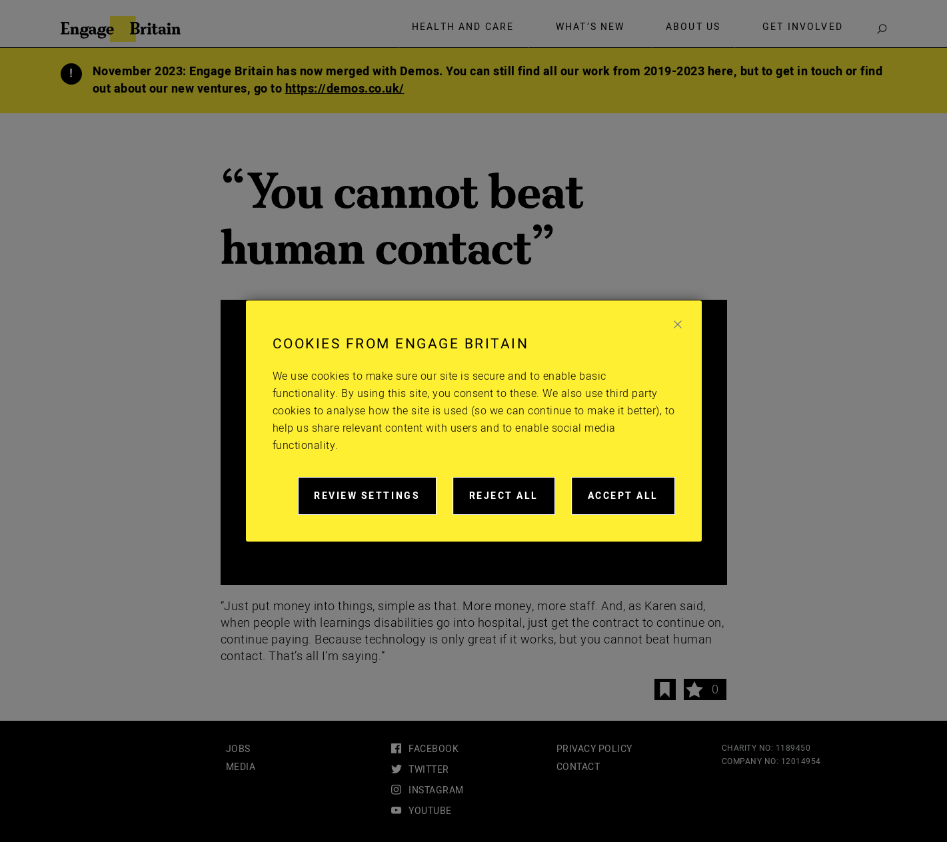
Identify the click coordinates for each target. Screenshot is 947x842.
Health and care (463, 27)
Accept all (631, 501)
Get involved (802, 27)
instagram (436, 790)
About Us (693, 27)
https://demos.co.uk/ (345, 89)
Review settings (375, 501)
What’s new (590, 27)
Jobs (238, 749)
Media (241, 767)
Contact (578, 767)
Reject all (512, 501)
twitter (429, 770)
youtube (430, 811)
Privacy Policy (594, 749)
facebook (434, 749)
